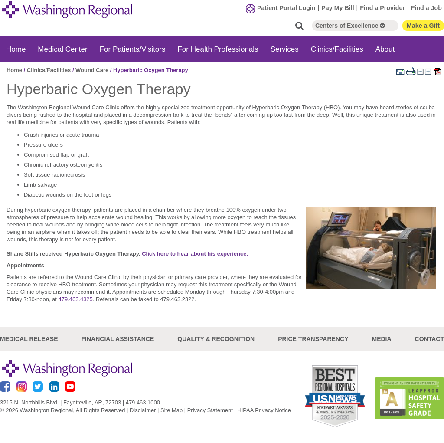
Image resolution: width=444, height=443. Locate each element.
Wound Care (91, 70)
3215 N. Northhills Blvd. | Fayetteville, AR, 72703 (60, 402)
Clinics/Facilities (337, 49)
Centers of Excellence (350, 25)
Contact (429, 338)
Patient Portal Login (286, 7)
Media (381, 338)
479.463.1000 (143, 402)
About (385, 49)
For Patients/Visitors (133, 49)
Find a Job (426, 7)
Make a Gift (423, 25)
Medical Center (62, 49)
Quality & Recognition (216, 338)
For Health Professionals (217, 49)
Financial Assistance (118, 338)
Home (16, 49)
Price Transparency (313, 338)
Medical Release (29, 338)
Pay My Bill (337, 7)
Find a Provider (382, 7)
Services (285, 49)
